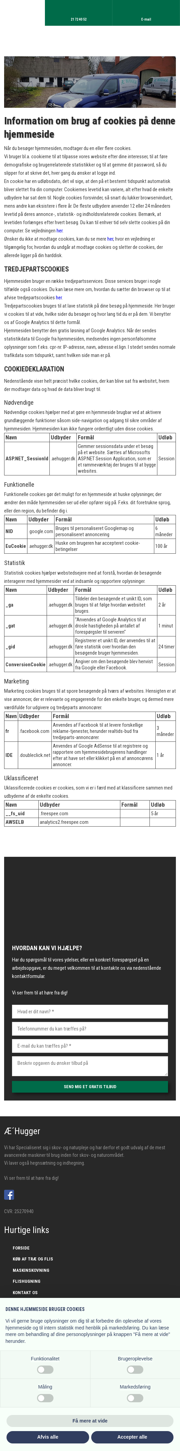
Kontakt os (25, 1292)
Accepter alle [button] (132, 1437)
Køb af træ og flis (33, 1259)
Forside (21, 1248)
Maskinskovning (31, 1270)
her (59, 231)
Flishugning (26, 1281)
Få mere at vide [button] (90, 1421)
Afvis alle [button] (47, 1437)
